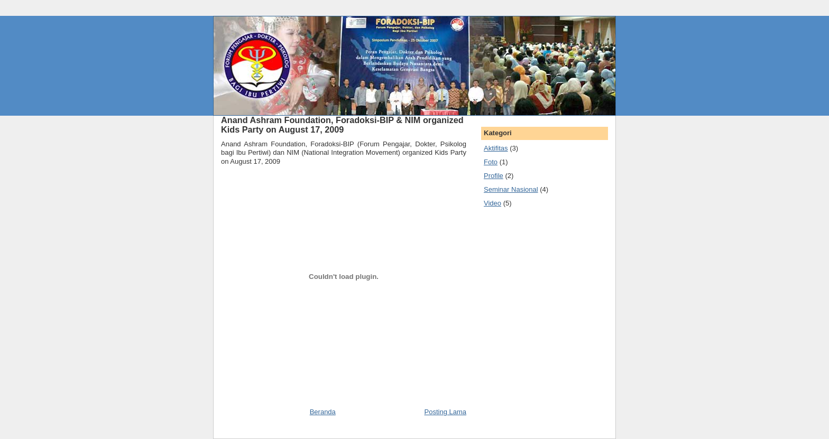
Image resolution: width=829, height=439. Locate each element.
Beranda (323, 412)
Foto (491, 162)
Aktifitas (496, 148)
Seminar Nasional (511, 189)
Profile (493, 176)
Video (492, 203)
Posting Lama (446, 412)
